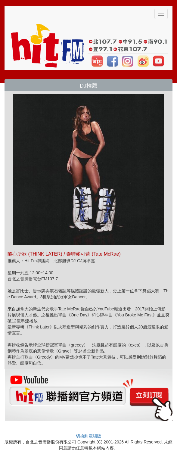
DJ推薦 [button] (88, 86)
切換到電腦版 (88, 436)
